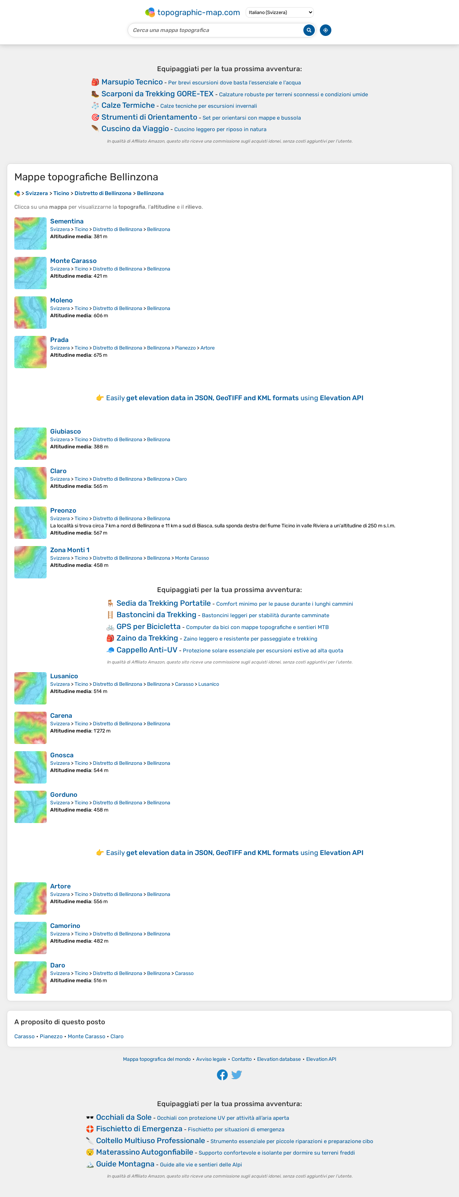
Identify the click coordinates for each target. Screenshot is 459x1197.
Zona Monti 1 (69, 550)
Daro (57, 965)
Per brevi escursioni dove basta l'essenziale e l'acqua (234, 82)
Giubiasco (65, 431)
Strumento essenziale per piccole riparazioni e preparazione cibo (291, 1141)
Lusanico (64, 676)
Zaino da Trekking (147, 637)
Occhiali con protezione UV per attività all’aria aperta (223, 1118)
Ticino (81, 229)
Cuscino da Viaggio (135, 128)
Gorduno (63, 795)
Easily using (235, 398)
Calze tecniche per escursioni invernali (208, 106)
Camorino (65, 926)
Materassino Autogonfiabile (144, 1151)
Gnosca (62, 755)
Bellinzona (158, 229)
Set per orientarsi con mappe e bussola (252, 118)
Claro (58, 471)
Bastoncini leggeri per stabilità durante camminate (265, 615)
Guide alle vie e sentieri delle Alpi (201, 1164)
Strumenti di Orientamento (149, 116)
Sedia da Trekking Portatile (164, 602)
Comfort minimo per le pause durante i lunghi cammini (284, 604)
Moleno (61, 300)
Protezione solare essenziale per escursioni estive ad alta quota (263, 650)
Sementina (67, 221)
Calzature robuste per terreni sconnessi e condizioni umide (293, 94)
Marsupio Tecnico (132, 81)
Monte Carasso (73, 261)
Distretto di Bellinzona (117, 229)
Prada (59, 340)
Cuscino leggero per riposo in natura (220, 129)
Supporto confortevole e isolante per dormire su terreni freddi (277, 1153)
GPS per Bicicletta (149, 626)
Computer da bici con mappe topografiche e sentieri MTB (257, 627)
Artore (207, 348)
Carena (61, 716)
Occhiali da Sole (124, 1117)
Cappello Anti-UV (147, 649)
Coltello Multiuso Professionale (150, 1140)
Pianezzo (185, 348)
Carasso (184, 684)
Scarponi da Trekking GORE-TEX (157, 93)
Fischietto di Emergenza (139, 1128)
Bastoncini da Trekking (157, 614)
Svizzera (60, 229)
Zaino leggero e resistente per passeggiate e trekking (250, 639)
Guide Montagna (125, 1163)
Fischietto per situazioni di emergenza (236, 1129)
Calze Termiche (128, 105)
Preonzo (63, 510)
